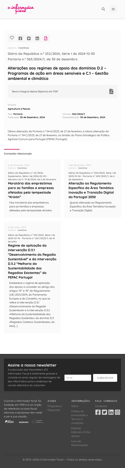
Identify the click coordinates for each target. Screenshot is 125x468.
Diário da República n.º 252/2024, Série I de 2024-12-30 (51, 54)
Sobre (74, 406)
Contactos (101, 406)
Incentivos (23, 47)
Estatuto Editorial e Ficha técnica (80, 432)
